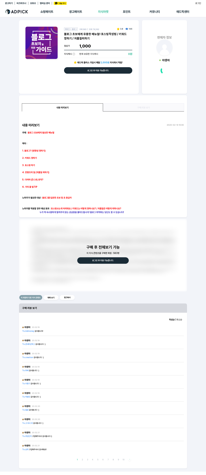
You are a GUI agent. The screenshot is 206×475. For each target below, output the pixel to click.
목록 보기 (50, 298)
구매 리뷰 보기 (143, 107)
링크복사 (67, 297)
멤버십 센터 (45, 3)
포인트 (127, 12)
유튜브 (33, 3)
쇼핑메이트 (46, 12)
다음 (129, 459)
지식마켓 (103, 12)
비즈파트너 (21, 3)
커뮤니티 (155, 12)
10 (123, 459)
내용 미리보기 (62, 107)
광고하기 (9, 3)
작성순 (172, 319)
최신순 (179, 319)
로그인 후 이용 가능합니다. (98, 70)
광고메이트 (75, 12)
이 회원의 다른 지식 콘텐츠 (31, 298)
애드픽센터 (182, 12)
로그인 (198, 3)
